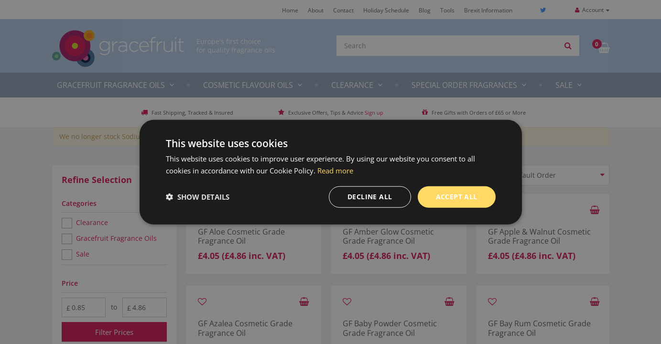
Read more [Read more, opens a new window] (335, 170)
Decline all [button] (369, 196)
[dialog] (330, 172)
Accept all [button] (456, 196)
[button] (197, 197)
